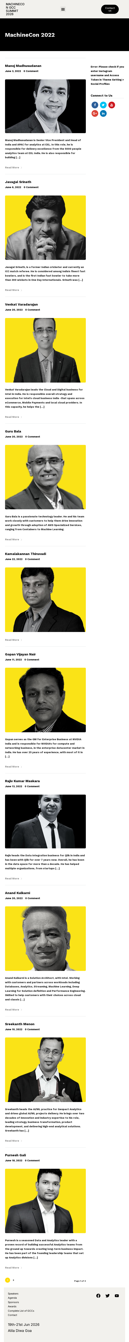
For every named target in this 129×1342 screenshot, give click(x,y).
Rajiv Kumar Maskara (22, 781)
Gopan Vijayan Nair (20, 654)
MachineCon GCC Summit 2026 (15, 9)
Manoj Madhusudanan (23, 66)
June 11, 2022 (13, 659)
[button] (63, 9)
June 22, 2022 (14, 559)
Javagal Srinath (18, 182)
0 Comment (31, 71)
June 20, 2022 (14, 309)
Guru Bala (13, 431)
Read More (13, 167)
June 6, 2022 (13, 187)
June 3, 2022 (13, 71)
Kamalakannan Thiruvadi (25, 554)
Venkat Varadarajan (21, 304)
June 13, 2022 (13, 786)
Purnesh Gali (15, 1155)
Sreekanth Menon (19, 1024)
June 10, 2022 (13, 1029)
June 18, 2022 (13, 1160)
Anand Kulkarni (17, 893)
